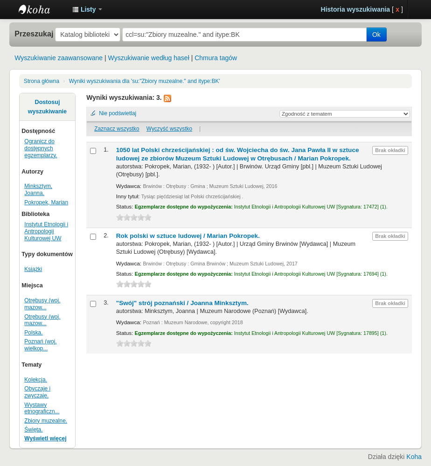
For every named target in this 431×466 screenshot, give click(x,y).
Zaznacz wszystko (116, 128)
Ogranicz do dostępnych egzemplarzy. (40, 148)
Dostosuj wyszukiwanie (47, 107)
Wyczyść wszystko (169, 128)
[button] (87, 9)
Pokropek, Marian (46, 202)
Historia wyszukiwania (355, 9)
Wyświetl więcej (45, 438)
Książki (33, 269)
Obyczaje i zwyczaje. (37, 392)
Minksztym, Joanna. (38, 189)
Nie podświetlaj (117, 113)
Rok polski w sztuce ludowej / (188, 235)
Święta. (33, 429)
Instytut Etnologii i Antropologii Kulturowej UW (42, 9)
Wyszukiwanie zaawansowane (58, 58)
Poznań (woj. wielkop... (40, 345)
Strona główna (41, 81)
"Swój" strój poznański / (182, 302)
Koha (414, 456)
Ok (376, 34)
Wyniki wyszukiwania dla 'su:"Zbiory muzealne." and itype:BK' (144, 81)
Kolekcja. (35, 379)
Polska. (33, 332)
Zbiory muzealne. (45, 420)
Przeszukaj (33, 33)
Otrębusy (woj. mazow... (42, 304)
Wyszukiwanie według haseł (148, 58)
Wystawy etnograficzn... (41, 408)
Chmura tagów (216, 58)
